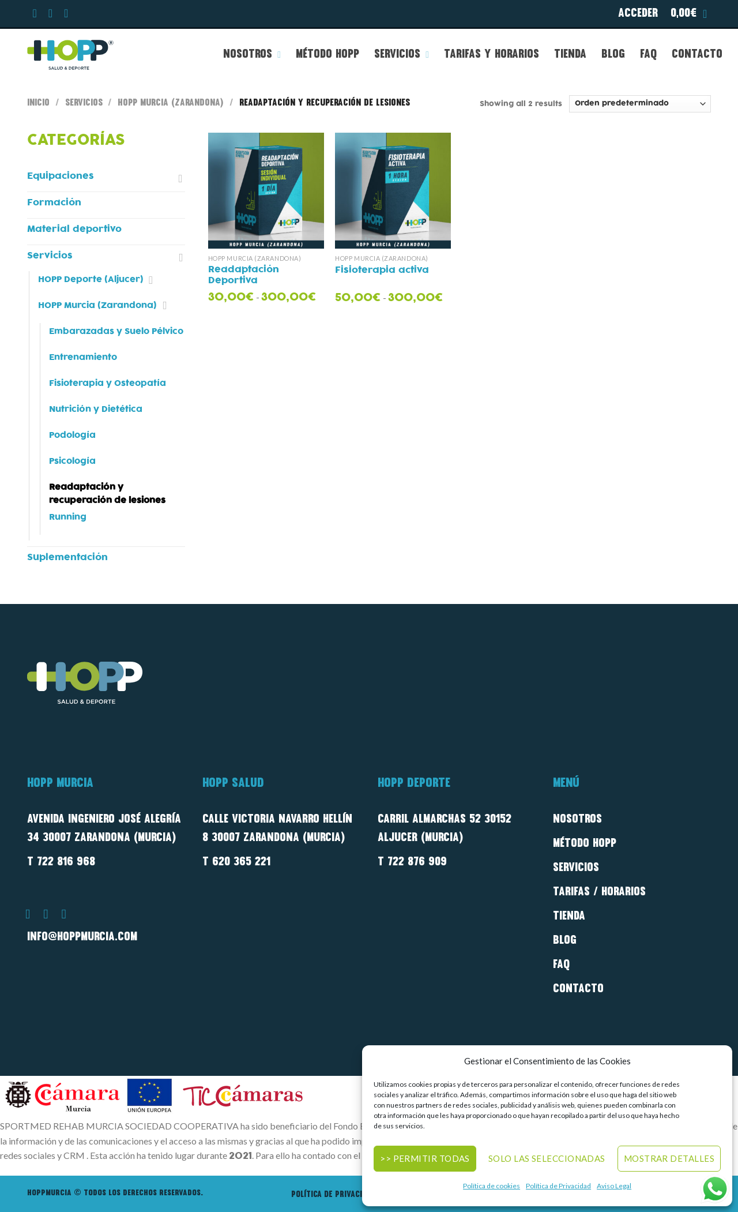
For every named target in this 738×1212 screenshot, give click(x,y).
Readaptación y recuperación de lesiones (107, 493)
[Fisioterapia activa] (393, 191)
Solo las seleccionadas (546, 1158)
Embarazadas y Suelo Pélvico (116, 331)
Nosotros (252, 55)
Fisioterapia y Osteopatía (107, 383)
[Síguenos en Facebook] (35, 15)
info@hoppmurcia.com (82, 937)
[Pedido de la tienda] (640, 103)
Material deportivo (74, 229)
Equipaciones (60, 176)
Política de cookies (491, 1185)
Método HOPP (327, 55)
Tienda (570, 55)
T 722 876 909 (412, 862)
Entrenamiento (83, 357)
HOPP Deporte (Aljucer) (91, 279)
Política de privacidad (333, 1195)
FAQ (648, 55)
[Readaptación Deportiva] (266, 191)
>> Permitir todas (425, 1158)
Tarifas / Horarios (599, 892)
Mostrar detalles (669, 1158)
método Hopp (584, 844)
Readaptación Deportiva (243, 275)
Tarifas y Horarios (491, 55)
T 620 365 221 (236, 862)
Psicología (72, 461)
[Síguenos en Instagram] (51, 15)
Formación (54, 202)
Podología (72, 435)
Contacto (697, 55)
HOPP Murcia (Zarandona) (171, 103)
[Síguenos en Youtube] (66, 15)
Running (67, 517)
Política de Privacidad (558, 1185)
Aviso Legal (614, 1185)
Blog (613, 55)
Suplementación (67, 557)
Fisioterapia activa (382, 270)
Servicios (401, 55)
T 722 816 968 (61, 862)
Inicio (38, 103)
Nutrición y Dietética (95, 409)
